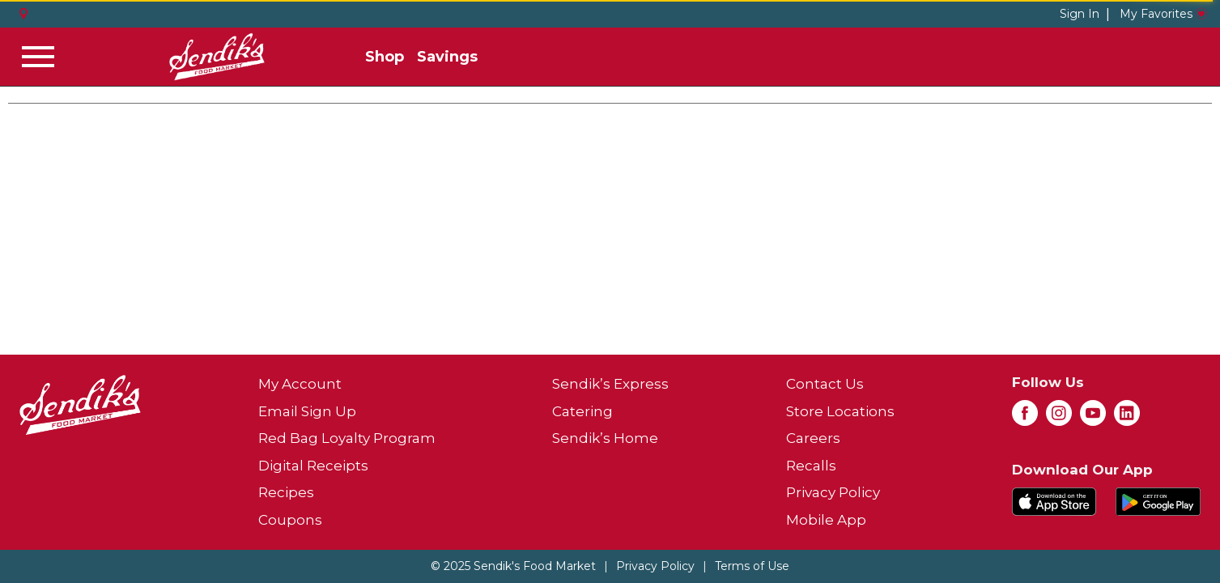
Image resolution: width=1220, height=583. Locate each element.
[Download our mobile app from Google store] (1158, 500)
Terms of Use (752, 566)
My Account (300, 384)
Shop (384, 57)
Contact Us (825, 384)
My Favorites (1163, 13)
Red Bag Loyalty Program (347, 438)
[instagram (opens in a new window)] (1059, 418)
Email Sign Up (307, 411)
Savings (447, 57)
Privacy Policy (833, 492)
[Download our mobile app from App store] (1054, 500)
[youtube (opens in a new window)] (1093, 418)
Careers (813, 438)
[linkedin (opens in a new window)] (1127, 418)
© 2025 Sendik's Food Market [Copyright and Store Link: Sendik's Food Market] (513, 566)
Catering (582, 411)
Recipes (286, 492)
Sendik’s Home (605, 438)
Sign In (1079, 13)
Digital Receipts (313, 465)
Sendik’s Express (610, 384)
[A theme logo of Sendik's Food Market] (217, 56)
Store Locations (840, 411)
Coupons (290, 520)
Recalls (811, 465)
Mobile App (826, 520)
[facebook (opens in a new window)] (1025, 418)
